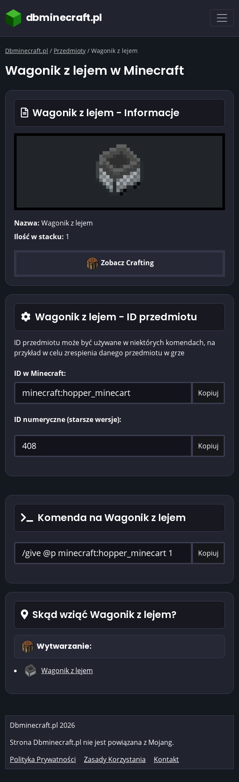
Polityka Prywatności (43, 759)
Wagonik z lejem (67, 670)
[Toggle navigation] (222, 17)
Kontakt (166, 759)
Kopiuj (208, 393)
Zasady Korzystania (115, 759)
